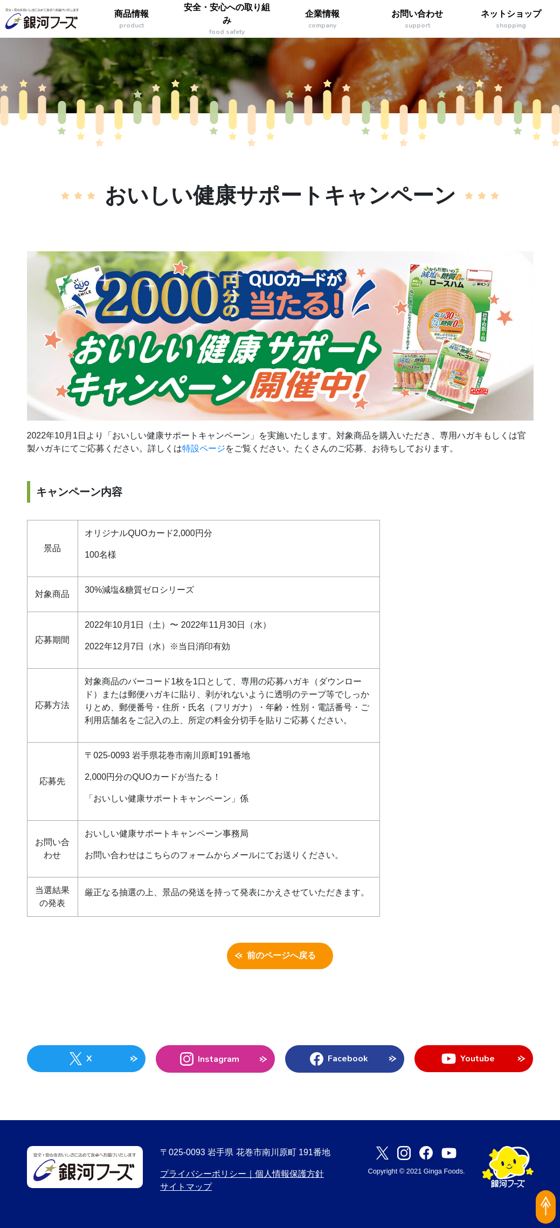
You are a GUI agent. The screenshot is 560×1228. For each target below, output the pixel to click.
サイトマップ (186, 1186)
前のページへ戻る (280, 956)
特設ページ (203, 448)
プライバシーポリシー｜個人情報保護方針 (242, 1173)
